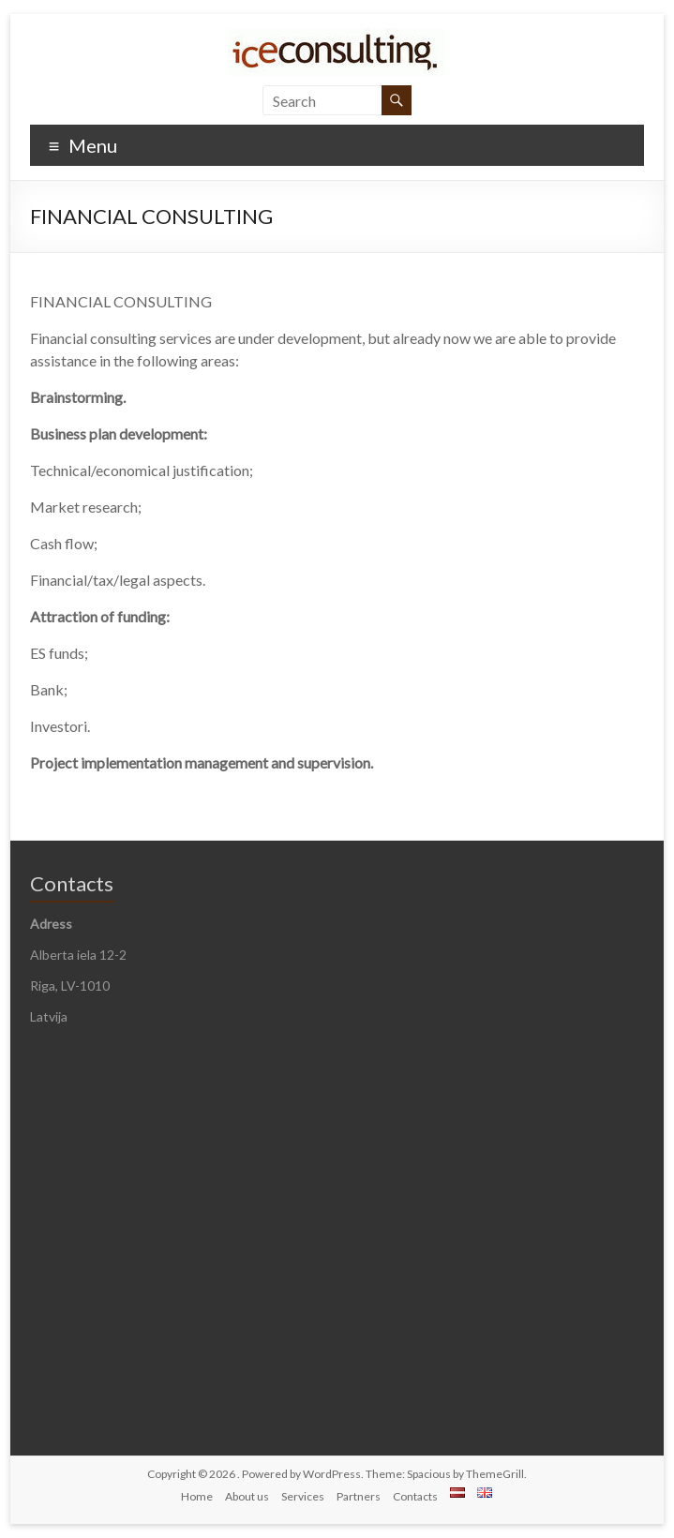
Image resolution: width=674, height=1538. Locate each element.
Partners (359, 1496)
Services (302, 1496)
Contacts (415, 1496)
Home (197, 1496)
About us (247, 1496)
